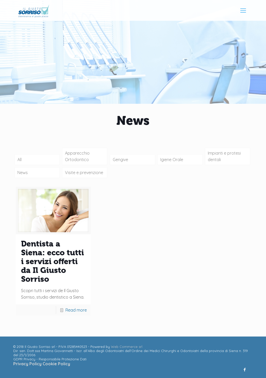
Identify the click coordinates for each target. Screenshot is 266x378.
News (22, 172)
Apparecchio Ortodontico (77, 156)
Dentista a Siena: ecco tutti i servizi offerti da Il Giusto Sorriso (52, 261)
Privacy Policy (28, 363)
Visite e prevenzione (84, 172)
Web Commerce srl (126, 347)
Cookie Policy (56, 363)
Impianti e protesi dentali (224, 156)
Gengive (120, 159)
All (19, 159)
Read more (76, 310)
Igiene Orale (171, 159)
